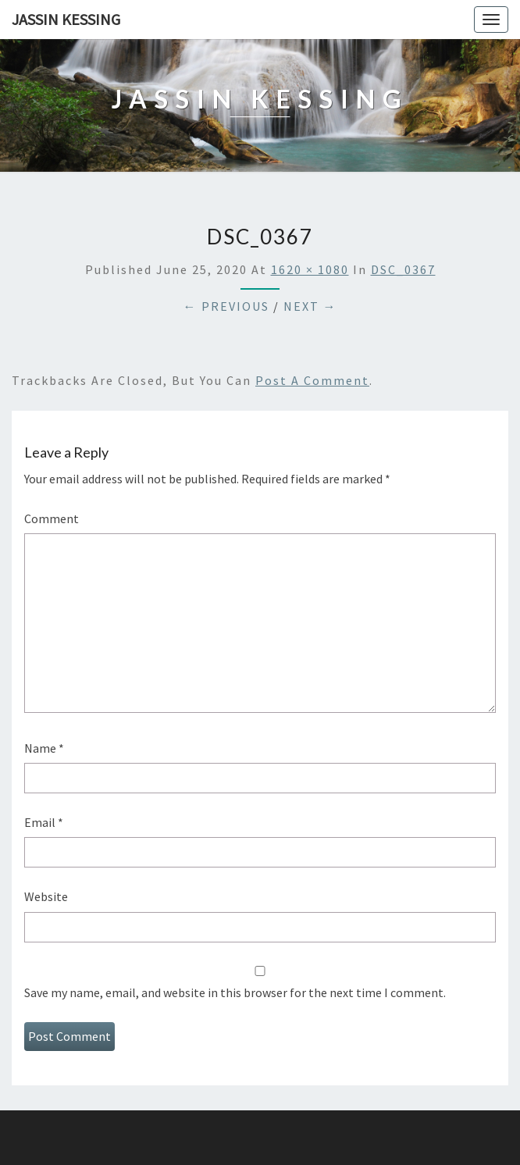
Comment (51, 518)
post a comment (312, 380)
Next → (310, 306)
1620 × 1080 (310, 269)
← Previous (226, 306)
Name (44, 748)
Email (43, 822)
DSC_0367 (403, 269)
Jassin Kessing (66, 19)
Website (46, 896)
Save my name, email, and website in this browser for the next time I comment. (235, 992)
